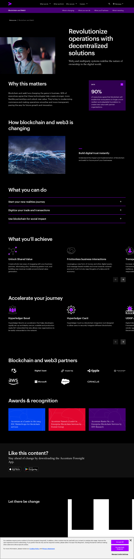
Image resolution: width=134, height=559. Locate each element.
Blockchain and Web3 (16, 10)
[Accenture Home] (14, 3)
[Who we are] (71, 4)
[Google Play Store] (31, 469)
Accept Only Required (120, 548)
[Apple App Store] (14, 469)
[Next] (123, 279)
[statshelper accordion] (121, 84)
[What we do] (45, 4)
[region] (67, 548)
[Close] (130, 540)
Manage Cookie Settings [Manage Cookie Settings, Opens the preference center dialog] (120, 554)
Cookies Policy (34, 548)
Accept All (120, 542)
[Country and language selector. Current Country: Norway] (118, 3)
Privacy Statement (48, 548)
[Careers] (84, 4)
